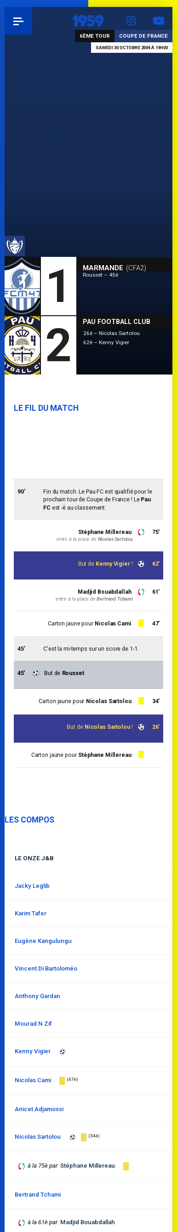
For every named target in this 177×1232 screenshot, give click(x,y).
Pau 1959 (32, 20)
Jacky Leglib (32, 885)
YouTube (158, 20)
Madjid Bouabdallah (104, 591)
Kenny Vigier (113, 563)
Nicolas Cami (113, 623)
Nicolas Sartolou (107, 726)
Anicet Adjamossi (39, 1109)
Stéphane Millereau (104, 531)
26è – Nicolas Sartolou (111, 333)
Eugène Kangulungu (43, 940)
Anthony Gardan (37, 996)
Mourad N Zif (33, 1023)
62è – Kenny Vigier (106, 342)
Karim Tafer (30, 913)
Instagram (131, 20)
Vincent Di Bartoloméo (46, 968)
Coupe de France (143, 36)
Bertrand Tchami (115, 599)
